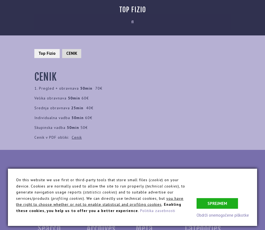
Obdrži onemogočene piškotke (223, 215)
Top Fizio (132, 9)
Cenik (77, 137)
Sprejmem (217, 203)
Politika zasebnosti (157, 210)
